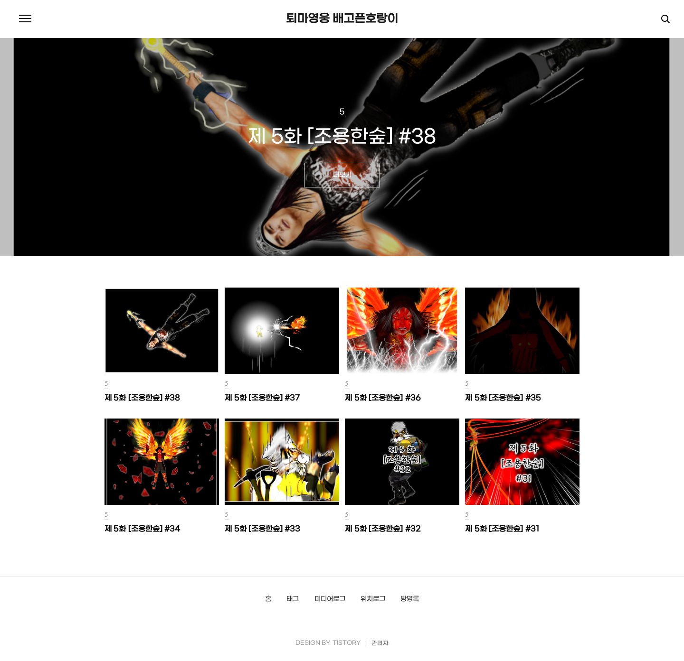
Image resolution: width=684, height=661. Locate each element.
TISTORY (346, 643)
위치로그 (373, 599)
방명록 (409, 599)
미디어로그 (329, 599)
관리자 (380, 643)
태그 (292, 599)
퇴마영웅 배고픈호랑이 (342, 19)
